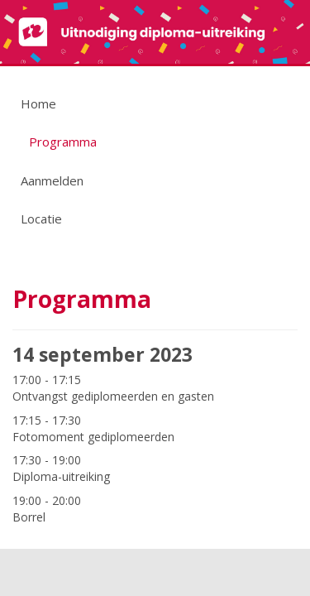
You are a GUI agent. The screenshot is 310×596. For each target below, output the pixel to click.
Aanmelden (52, 180)
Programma (63, 141)
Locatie (41, 218)
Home (38, 103)
